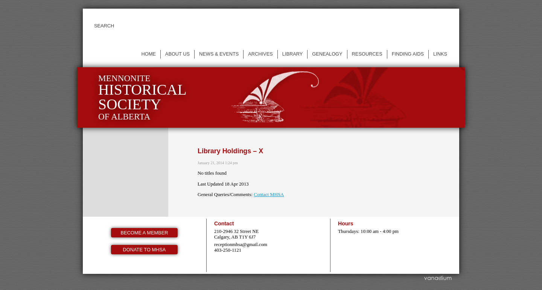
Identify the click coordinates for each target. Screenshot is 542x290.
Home (148, 54)
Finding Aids (408, 54)
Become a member (144, 233)
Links (440, 54)
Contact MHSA (269, 194)
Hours (345, 224)
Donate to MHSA (144, 249)
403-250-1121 (227, 250)
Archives (260, 54)
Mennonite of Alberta (142, 97)
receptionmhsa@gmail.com (240, 244)
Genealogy (327, 54)
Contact (224, 224)
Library (292, 54)
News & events (219, 54)
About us (177, 54)
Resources (367, 54)
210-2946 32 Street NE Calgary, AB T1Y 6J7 (236, 234)
